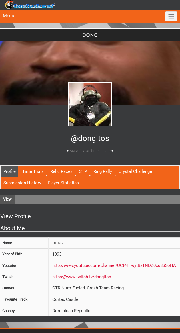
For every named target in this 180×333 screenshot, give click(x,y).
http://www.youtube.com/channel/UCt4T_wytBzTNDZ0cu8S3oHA (114, 265)
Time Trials (33, 171)
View (7, 199)
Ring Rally (102, 171)
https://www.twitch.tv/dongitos (81, 276)
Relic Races (61, 171)
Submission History (22, 182)
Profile (9, 171)
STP (83, 171)
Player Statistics (63, 182)
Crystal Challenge (135, 171)
